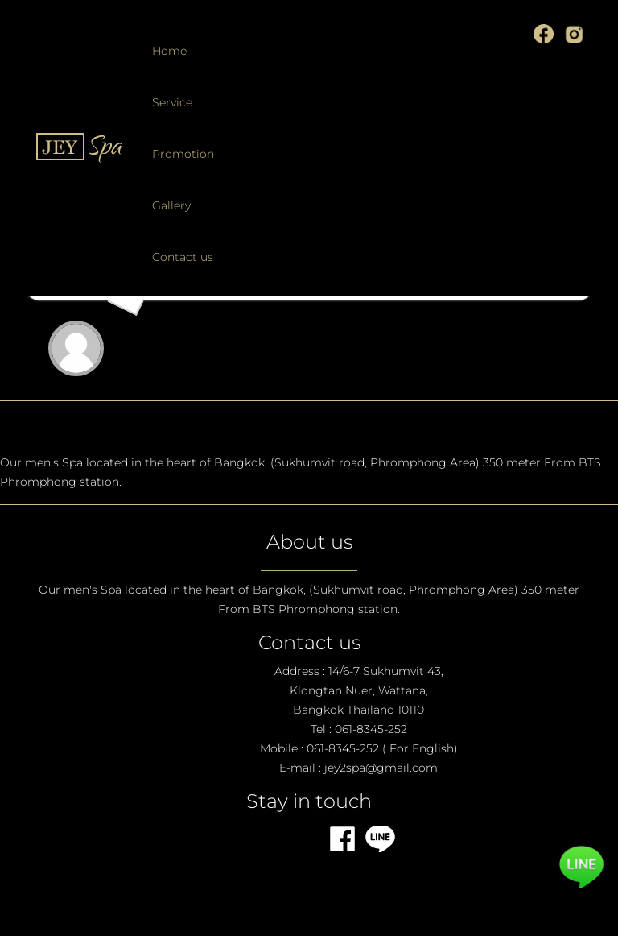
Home (169, 50)
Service (172, 102)
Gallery (171, 205)
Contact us (182, 257)
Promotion (183, 154)
